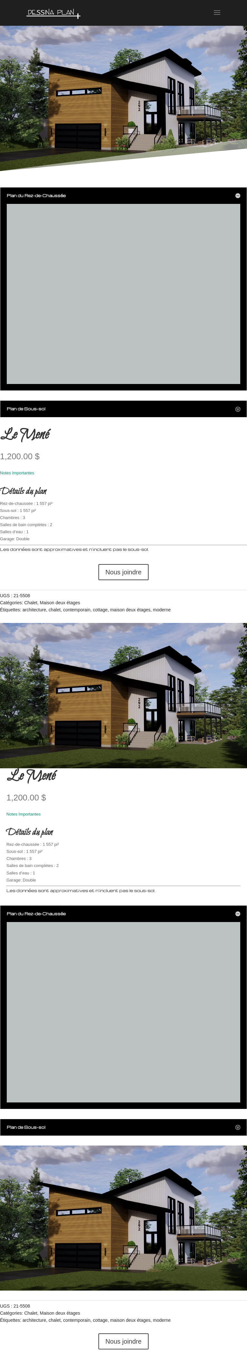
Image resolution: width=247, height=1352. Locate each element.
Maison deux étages (60, 602)
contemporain (76, 609)
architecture (34, 609)
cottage (100, 609)
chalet (54, 609)
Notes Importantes (17, 472)
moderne (162, 609)
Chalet (30, 602)
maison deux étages (130, 609)
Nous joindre (123, 572)
